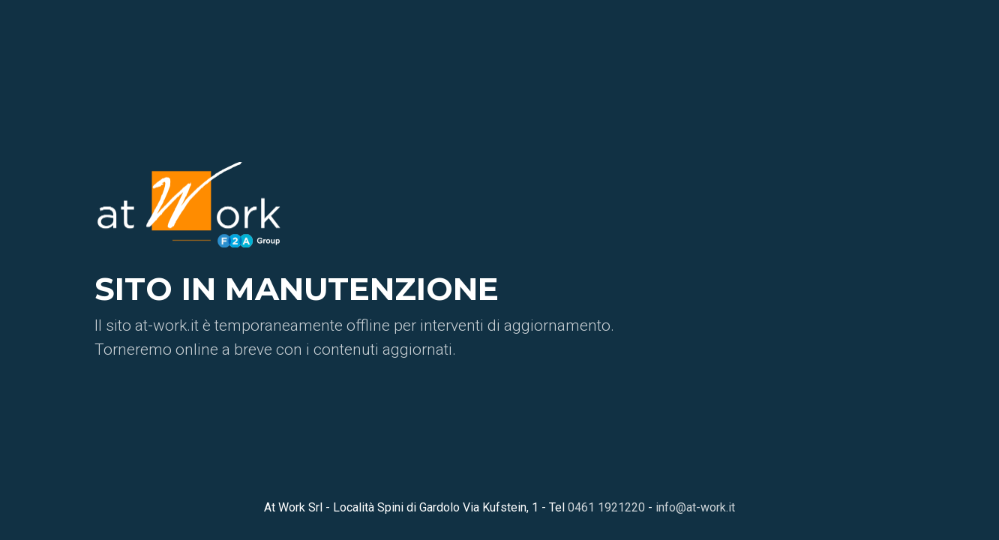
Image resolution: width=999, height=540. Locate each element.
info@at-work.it (695, 507)
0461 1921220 (606, 507)
